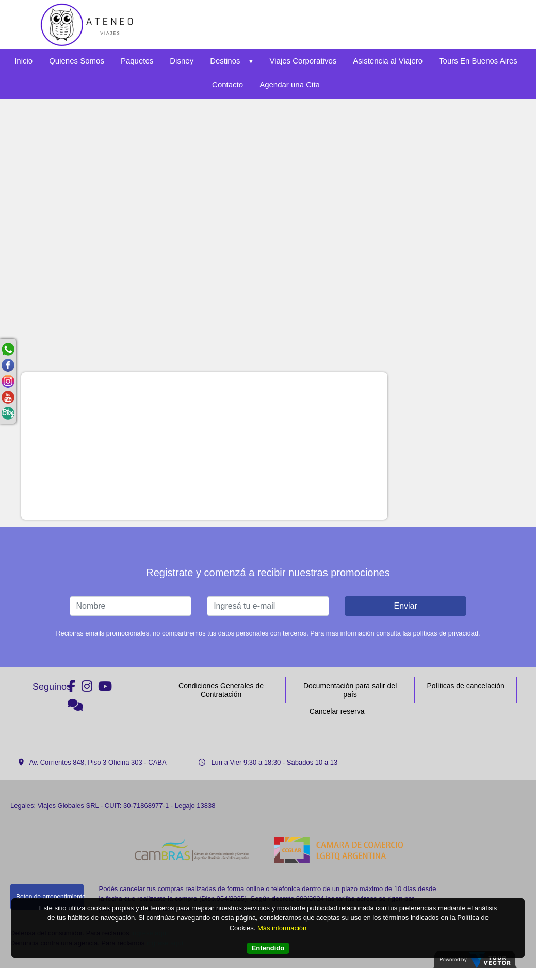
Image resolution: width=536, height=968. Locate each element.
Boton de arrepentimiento (50, 896)
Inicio (23, 60)
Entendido (268, 948)
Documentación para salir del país (350, 690)
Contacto (227, 84)
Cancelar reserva (337, 711)
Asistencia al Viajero (388, 60)
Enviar (405, 605)
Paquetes (137, 60)
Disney (181, 60)
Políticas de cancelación (466, 685)
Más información (281, 928)
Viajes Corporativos (303, 60)
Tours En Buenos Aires (478, 60)
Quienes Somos (76, 60)
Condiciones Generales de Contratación (221, 690)
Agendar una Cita (289, 84)
